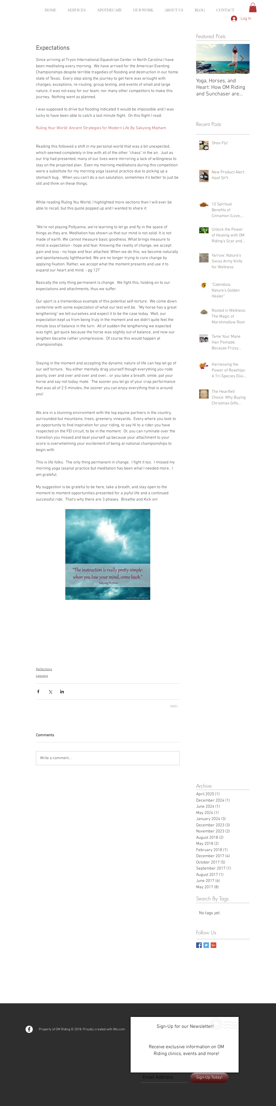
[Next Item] (242, 59)
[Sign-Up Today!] (209, 1078)
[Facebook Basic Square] (199, 945)
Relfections (44, 669)
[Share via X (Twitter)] (50, 691)
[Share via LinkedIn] (62, 691)
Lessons (42, 676)
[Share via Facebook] (38, 691)
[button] (253, 7)
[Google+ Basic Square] (213, 945)
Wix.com (119, 1029)
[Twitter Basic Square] (206, 945)
